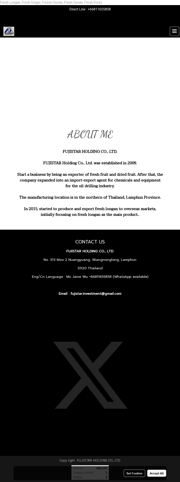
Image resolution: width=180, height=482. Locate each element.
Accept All (157, 473)
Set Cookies (134, 473)
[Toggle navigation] (174, 31)
